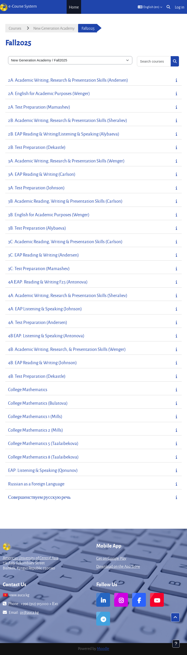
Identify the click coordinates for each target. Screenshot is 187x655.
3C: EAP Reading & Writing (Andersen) (43, 255)
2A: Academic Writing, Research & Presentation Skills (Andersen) (68, 80)
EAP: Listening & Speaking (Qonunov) (43, 470)
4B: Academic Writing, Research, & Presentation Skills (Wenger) (67, 349)
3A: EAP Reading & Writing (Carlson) (41, 174)
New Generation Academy (54, 28)
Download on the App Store (118, 566)
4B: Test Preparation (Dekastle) (36, 376)
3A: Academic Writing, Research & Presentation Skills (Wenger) (66, 161)
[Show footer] (176, 644)
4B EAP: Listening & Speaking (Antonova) (46, 335)
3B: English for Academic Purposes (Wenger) (48, 214)
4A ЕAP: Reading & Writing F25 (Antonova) (48, 282)
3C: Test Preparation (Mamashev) (39, 268)
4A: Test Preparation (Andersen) (37, 322)
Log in (179, 7)
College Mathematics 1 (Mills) (35, 416)
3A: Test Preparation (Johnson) (36, 188)
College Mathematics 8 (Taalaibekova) (43, 457)
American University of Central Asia (30, 557)
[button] (150, 7)
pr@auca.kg (29, 612)
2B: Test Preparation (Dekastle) (36, 147)
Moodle (103, 648)
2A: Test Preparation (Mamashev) (39, 107)
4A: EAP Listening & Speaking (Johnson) (45, 309)
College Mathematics (27, 389)
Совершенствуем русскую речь (39, 497)
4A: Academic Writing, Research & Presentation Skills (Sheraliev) (67, 295)
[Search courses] (154, 61)
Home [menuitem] (74, 7)
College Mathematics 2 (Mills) (35, 430)
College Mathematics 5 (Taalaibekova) (43, 443)
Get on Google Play (111, 558)
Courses (15, 28)
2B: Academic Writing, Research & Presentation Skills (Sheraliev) (67, 120)
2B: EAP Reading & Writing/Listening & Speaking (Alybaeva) (63, 134)
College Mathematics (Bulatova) (38, 403)
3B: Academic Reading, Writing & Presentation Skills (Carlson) (65, 201)
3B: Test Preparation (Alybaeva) (37, 228)
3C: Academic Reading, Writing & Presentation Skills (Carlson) (65, 241)
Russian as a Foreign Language (36, 484)
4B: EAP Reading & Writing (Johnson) (42, 362)
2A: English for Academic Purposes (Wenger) (49, 93)
